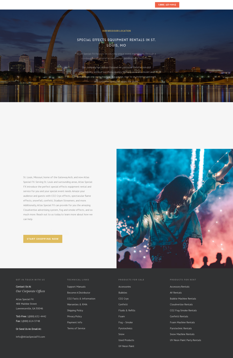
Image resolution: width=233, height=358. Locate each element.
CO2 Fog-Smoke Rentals (183, 310)
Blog (139, 4)
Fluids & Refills (126, 310)
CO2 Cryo (123, 298)
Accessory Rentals (179, 286)
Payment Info (74, 322)
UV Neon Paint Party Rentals (185, 340)
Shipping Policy (75, 310)
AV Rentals (176, 292)
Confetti (123, 304)
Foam (121, 316)
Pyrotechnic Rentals (181, 328)
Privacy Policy (74, 316)
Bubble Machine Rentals (183, 298)
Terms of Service (76, 328)
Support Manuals (76, 286)
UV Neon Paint (126, 346)
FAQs (149, 4)
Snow (121, 334)
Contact (187, 4)
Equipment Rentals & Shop (116, 4)
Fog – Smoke (125, 322)
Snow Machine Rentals (182, 334)
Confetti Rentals (179, 316)
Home (81, 4)
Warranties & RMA (77, 304)
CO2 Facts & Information (81, 298)
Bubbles (122, 292)
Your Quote (204, 4)
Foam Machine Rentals (182, 322)
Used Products (126, 340)
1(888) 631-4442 (167, 4)
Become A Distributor (78, 292)
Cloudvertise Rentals (181, 304)
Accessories (124, 286)
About (92, 4)
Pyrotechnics (125, 328)
